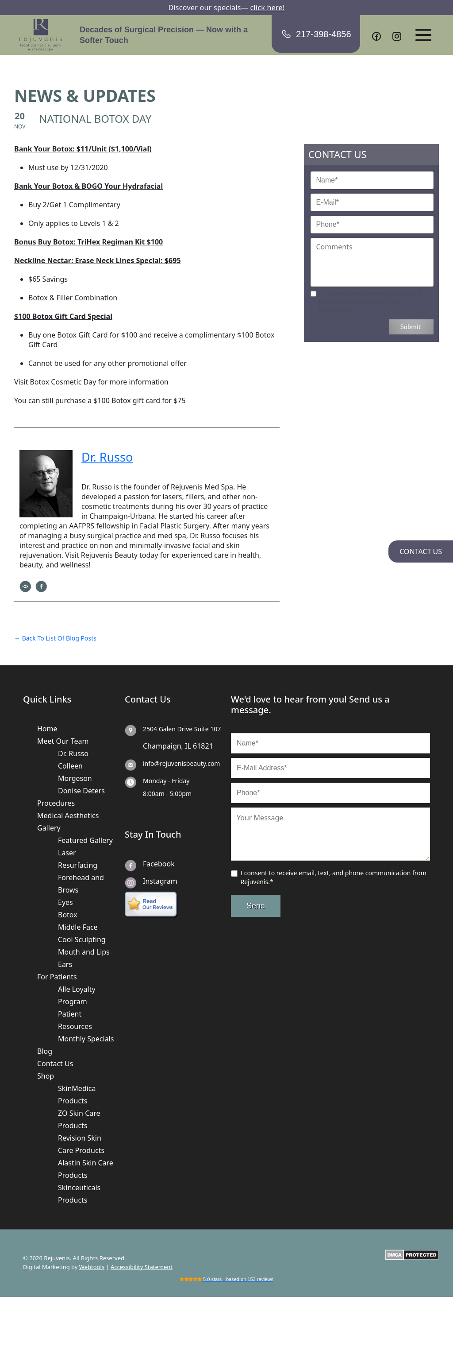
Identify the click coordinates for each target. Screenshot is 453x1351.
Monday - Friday (166, 780)
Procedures (56, 803)
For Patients (57, 977)
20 (20, 116)
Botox (67, 915)
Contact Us (55, 1063)
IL (188, 746)
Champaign (162, 746)
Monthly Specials (86, 1039)
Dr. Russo (73, 753)
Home (47, 729)
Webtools (91, 1267)
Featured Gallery (85, 840)
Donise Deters (81, 791)
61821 (203, 746)
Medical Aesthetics (68, 815)
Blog (44, 1051)
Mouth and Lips (84, 952)
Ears (65, 964)
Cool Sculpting (82, 939)
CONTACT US (420, 551)
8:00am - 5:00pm (167, 793)
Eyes (65, 902)
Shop (45, 1076)
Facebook (159, 864)
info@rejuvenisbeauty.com (181, 763)
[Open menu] (423, 35)
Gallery (49, 828)
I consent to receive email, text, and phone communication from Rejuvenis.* (370, 301)
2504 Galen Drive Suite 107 (182, 729)
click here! (267, 7)
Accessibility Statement (142, 1267)
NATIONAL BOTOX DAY (95, 118)
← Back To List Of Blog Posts (55, 638)
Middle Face (78, 927)
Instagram (160, 881)
